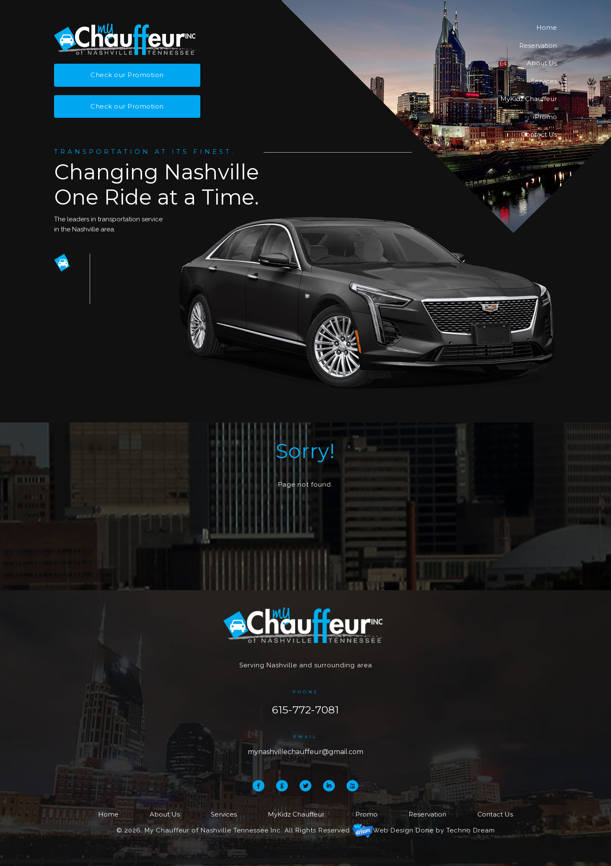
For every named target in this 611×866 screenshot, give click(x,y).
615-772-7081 (305, 709)
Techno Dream (470, 830)
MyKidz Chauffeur (528, 99)
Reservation (538, 45)
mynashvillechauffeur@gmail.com (305, 752)
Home (546, 27)
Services (544, 81)
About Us (542, 63)
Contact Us (539, 134)
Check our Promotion (127, 75)
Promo (546, 117)
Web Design (393, 830)
